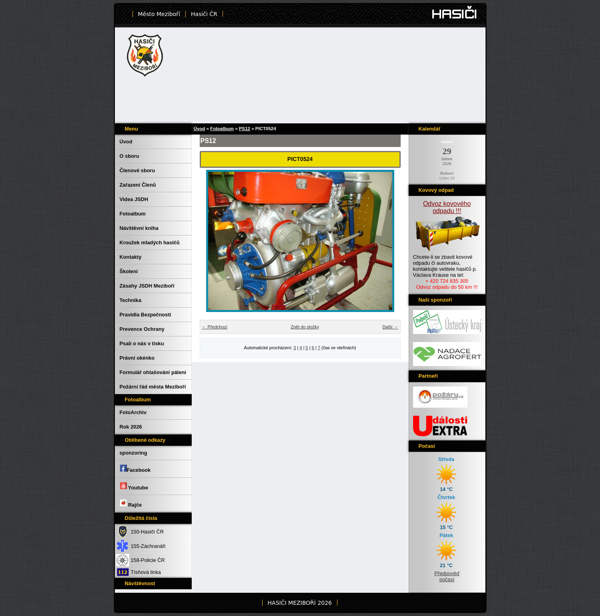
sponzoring (133, 453)
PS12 (244, 128)
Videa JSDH (134, 199)
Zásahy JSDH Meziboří (147, 286)
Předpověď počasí (447, 576)
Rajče (131, 503)
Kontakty (131, 257)
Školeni (129, 271)
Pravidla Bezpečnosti (145, 315)
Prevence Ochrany (142, 329)
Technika (131, 300)
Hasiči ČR (204, 14)
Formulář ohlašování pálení (153, 372)
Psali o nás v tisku (142, 343)
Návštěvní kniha (139, 228)
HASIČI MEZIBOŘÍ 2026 (300, 603)
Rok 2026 (131, 427)
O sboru (129, 156)
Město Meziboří (159, 14)
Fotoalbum (133, 214)
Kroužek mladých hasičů (150, 243)
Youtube (134, 486)
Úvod (126, 142)
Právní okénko (137, 358)
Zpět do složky (305, 326)
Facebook (135, 468)
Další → (390, 326)
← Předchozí (215, 326)
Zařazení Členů (138, 185)
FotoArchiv (133, 412)
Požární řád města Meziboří (153, 387)
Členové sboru (137, 170)
